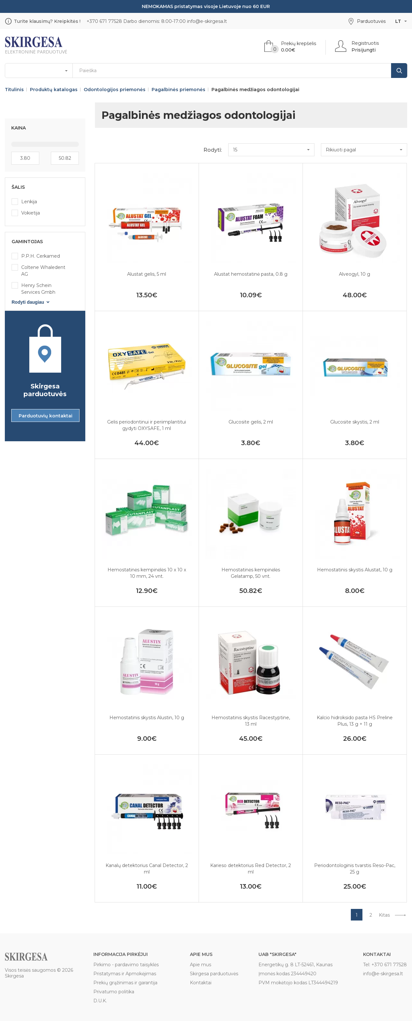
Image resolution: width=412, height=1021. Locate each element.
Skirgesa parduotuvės (214, 974)
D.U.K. (100, 1001)
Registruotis (365, 43)
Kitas (384, 915)
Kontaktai (200, 983)
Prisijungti (363, 50)
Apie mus (200, 965)
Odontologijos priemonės (114, 89)
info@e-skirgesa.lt (207, 21)
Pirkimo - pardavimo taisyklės (126, 965)
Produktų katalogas (54, 89)
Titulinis (14, 89)
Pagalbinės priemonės (178, 89)
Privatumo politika (113, 992)
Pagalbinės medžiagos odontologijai (255, 89)
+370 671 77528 (104, 21)
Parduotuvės (371, 21)
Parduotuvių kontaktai (45, 416)
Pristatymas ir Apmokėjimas (124, 974)
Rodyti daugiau (28, 302)
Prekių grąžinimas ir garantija (125, 983)
